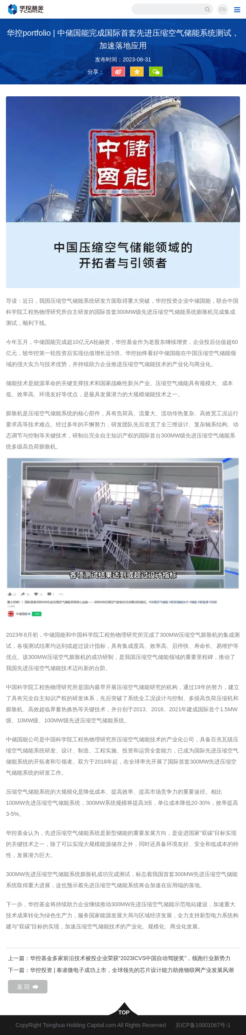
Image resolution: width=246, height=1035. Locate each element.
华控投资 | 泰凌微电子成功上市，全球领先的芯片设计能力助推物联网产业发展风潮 (132, 970)
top (123, 1012)
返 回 (27, 986)
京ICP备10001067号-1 (203, 1025)
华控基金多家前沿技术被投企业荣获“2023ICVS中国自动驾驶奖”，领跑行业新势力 (130, 958)
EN (223, 9)
